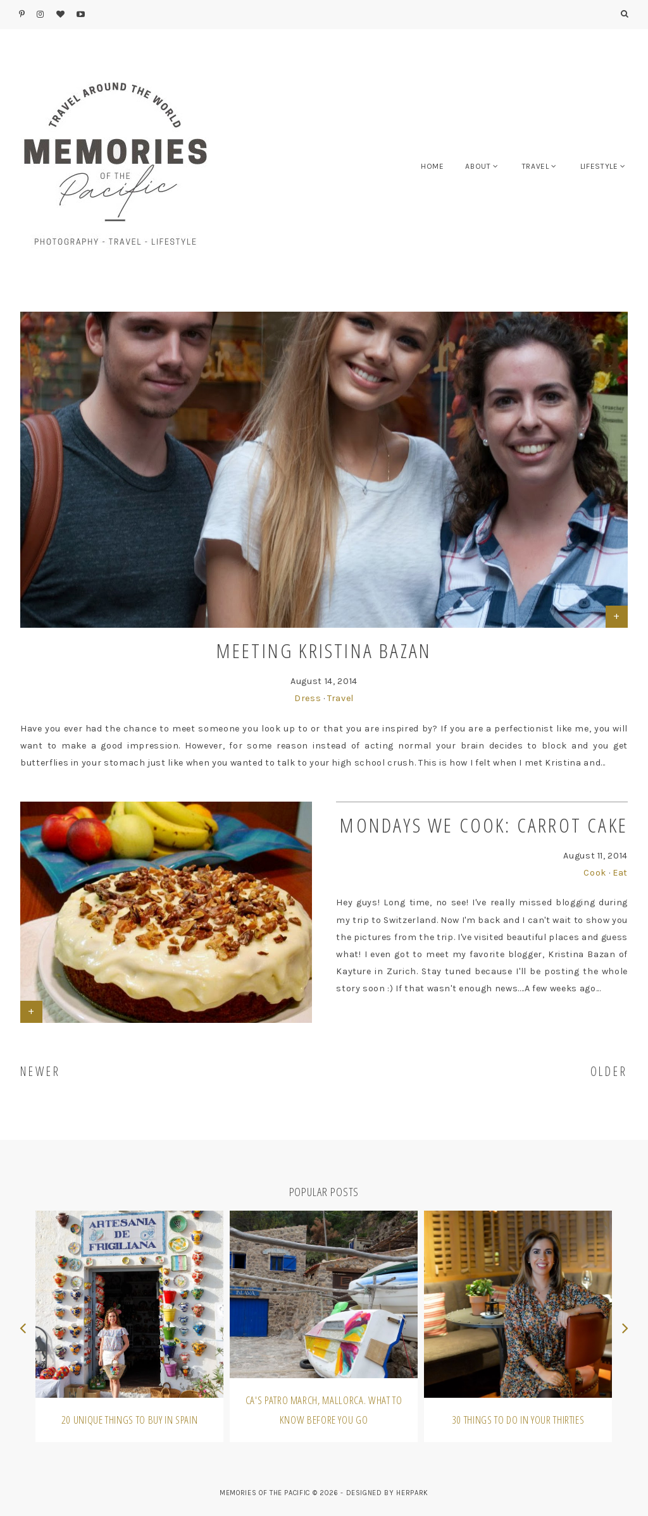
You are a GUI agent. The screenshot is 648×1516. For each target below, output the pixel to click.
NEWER (40, 1071)
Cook (594, 872)
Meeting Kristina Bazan (324, 650)
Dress (307, 698)
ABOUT (477, 166)
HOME (432, 166)
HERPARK (412, 1493)
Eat (620, 872)
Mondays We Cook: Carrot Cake (484, 824)
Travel (340, 698)
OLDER (609, 1071)
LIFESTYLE (599, 166)
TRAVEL (535, 166)
